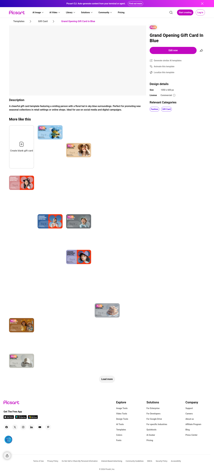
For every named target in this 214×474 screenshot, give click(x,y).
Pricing (150, 440)
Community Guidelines (135, 461)
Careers (189, 413)
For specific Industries (157, 424)
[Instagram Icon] (23, 427)
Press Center (191, 435)
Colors (119, 435)
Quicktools (151, 429)
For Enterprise (153, 408)
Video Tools (121, 413)
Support (189, 408)
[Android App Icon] (21, 418)
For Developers (153, 413)
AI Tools (120, 424)
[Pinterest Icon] (48, 427)
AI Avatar (151, 435)
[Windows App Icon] (33, 418)
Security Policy (161, 461)
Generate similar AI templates (168, 60)
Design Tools (122, 419)
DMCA (149, 461)
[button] (38, 12)
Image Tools (122, 408)
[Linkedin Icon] (31, 427)
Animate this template (164, 66)
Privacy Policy (52, 461)
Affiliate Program (193, 424)
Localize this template (164, 72)
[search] (171, 12)
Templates (121, 429)
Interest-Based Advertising (111, 461)
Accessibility (176, 461)
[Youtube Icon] (40, 427)
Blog (187, 429)
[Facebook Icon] (7, 427)
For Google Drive (154, 419)
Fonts (118, 440)
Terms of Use (38, 461)
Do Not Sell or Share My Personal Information (80, 461)
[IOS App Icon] (9, 418)
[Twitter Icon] (15, 427)
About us (189, 419)
